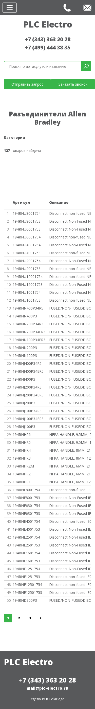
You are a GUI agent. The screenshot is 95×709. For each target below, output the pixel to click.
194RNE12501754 (27, 584)
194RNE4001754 (26, 521)
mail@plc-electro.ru (47, 688)
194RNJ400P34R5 (27, 363)
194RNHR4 (22, 450)
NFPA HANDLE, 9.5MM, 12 (70, 442)
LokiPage (56, 699)
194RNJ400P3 (24, 379)
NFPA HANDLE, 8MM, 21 (70, 450)
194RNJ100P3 (24, 426)
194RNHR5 (22, 442)
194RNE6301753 (26, 513)
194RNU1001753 (27, 300)
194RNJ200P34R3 (27, 387)
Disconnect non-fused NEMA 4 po (70, 213)
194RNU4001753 (27, 252)
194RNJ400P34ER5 (28, 371)
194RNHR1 (22, 481)
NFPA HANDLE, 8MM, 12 (70, 458)
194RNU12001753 (28, 284)
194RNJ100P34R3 (27, 410)
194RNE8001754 (26, 489)
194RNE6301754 (26, 505)
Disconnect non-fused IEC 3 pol (70, 576)
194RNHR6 (22, 434)
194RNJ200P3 (24, 402)
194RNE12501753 (27, 592)
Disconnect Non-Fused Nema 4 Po (70, 245)
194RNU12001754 (28, 276)
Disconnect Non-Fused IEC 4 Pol (70, 505)
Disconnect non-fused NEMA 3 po (70, 252)
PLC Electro (47, 24)
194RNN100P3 (25, 355)
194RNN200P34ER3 (29, 331)
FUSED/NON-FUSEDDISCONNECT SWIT (70, 308)
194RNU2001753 (27, 268)
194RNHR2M (23, 466)
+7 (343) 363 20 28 (47, 39)
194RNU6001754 (27, 237)
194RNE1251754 (26, 568)
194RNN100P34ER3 (29, 339)
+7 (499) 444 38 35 (47, 47)
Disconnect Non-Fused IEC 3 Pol (70, 497)
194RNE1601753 (26, 560)
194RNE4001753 (26, 529)
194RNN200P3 (25, 347)
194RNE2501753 (26, 545)
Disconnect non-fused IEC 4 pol (70, 489)
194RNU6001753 (27, 229)
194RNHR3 (22, 458)
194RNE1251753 (26, 576)
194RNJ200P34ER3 (28, 395)
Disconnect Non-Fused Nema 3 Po (70, 221)
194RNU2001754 (27, 260)
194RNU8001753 (27, 221)
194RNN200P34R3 (28, 324)
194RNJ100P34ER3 (28, 418)
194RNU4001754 (27, 245)
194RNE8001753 (26, 497)
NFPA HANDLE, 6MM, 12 (70, 481)
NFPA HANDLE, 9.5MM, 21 (70, 434)
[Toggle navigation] (10, 8)
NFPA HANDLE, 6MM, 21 (70, 466)
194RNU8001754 (27, 213)
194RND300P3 (25, 600)
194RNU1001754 (27, 292)
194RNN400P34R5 (28, 308)
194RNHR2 (22, 474)
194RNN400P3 (25, 316)
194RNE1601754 (26, 553)
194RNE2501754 (26, 537)
